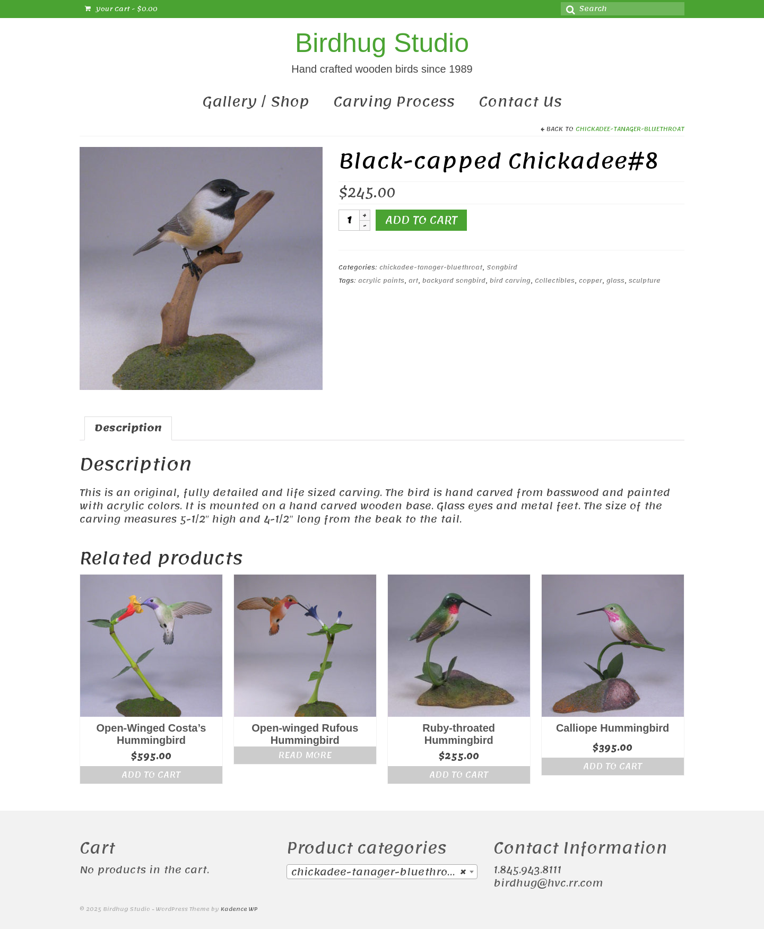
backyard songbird (453, 280)
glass (615, 280)
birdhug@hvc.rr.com (548, 883)
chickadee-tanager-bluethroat (630, 129)
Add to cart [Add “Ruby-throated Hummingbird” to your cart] (458, 774)
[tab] (128, 428)
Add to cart (421, 220)
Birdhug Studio (382, 43)
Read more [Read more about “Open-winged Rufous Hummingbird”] (305, 754)
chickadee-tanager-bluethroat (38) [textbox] (384, 872)
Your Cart (121, 9)
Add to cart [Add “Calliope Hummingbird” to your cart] (612, 766)
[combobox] (382, 871)
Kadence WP (239, 909)
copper (590, 280)
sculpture (645, 280)
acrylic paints (381, 280)
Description (128, 428)
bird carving (510, 280)
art (413, 280)
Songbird (502, 267)
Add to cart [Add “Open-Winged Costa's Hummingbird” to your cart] (150, 774)
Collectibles (555, 280)
